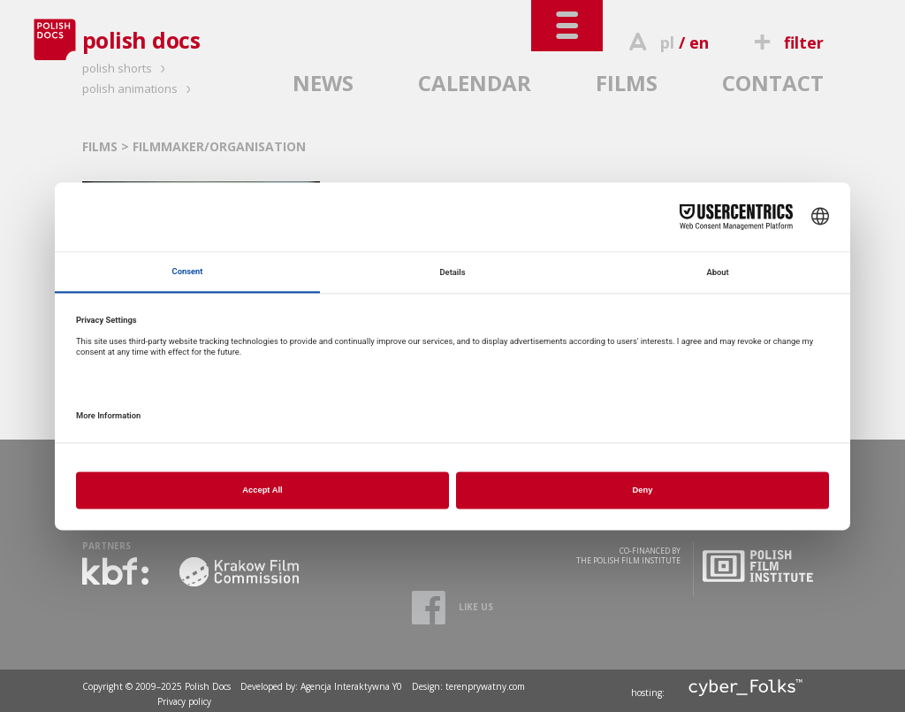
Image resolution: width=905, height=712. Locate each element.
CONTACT (773, 82)
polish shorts (126, 68)
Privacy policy (184, 701)
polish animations (139, 88)
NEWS (323, 82)
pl (667, 42)
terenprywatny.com (485, 686)
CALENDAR (474, 82)
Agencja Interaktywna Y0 (351, 686)
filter (786, 42)
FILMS (627, 82)
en (699, 42)
